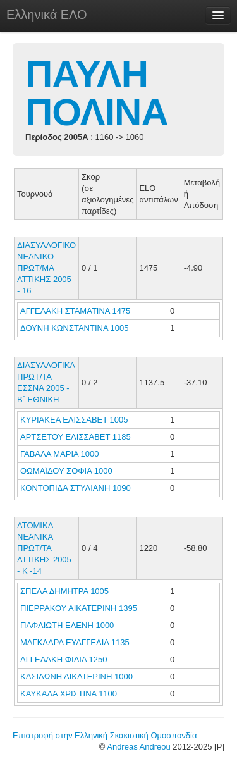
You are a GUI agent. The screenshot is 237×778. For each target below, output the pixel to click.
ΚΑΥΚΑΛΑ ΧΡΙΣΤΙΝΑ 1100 (68, 693)
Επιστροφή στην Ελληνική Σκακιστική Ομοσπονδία (105, 735)
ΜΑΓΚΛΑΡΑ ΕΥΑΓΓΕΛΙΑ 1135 (75, 642)
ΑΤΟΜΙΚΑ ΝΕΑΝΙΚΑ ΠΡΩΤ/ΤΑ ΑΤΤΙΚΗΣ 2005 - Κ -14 (44, 548)
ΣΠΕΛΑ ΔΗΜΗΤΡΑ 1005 (64, 591)
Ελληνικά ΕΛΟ (46, 15)
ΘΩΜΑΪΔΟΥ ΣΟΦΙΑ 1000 (66, 471)
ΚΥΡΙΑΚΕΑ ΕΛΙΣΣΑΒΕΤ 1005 (74, 419)
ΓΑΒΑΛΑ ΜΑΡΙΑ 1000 (59, 454)
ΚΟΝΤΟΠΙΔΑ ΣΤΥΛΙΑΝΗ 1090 (75, 488)
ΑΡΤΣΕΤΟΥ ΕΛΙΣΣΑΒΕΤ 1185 (75, 436)
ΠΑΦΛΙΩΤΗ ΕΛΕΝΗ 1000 (67, 625)
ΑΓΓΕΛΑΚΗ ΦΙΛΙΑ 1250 (63, 659)
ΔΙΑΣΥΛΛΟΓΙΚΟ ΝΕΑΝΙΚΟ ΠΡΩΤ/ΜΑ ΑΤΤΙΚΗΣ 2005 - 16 (46, 267)
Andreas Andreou (138, 746)
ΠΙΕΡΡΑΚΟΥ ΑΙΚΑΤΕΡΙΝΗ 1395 (78, 608)
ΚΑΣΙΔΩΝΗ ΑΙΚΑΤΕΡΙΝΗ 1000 (76, 676)
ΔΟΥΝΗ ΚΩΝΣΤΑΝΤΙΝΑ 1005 (74, 328)
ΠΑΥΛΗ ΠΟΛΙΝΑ (96, 93)
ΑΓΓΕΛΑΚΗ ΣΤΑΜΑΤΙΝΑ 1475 (75, 311)
